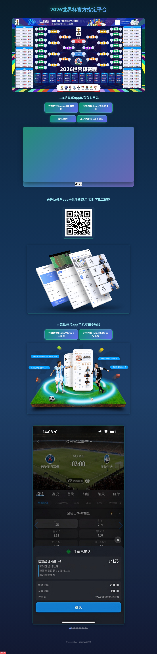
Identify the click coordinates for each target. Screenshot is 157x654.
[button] (36, 525)
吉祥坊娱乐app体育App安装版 (96, 334)
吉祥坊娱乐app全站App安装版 (61, 334)
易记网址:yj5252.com (91, 118)
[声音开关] (78, 184)
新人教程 (63, 118)
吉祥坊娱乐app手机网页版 (96, 107)
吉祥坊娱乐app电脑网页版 (61, 107)
